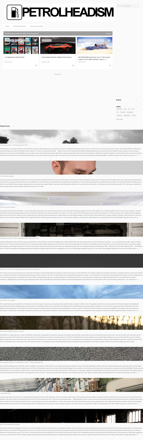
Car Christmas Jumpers (7, 176)
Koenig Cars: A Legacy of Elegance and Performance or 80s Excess (20, 269)
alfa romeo (127, 115)
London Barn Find (5, 393)
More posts (58, 74)
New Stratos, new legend (7, 300)
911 (117, 112)
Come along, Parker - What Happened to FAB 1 (14, 145)
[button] (36, 65)
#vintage (119, 109)
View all (108, 33)
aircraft (119, 115)
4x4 (133, 109)
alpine (133, 115)
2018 (125, 109)
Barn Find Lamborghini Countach (10, 424)
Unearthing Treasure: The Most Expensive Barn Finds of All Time (19, 238)
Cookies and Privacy (18, 26)
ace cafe (123, 112)
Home (6, 26)
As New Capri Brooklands (7, 207)
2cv (129, 109)
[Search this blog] (130, 6)
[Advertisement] (126, 66)
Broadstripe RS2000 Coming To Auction (12, 331)
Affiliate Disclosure (36, 26)
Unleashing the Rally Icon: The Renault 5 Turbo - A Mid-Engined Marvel (21, 362)
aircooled (130, 112)
